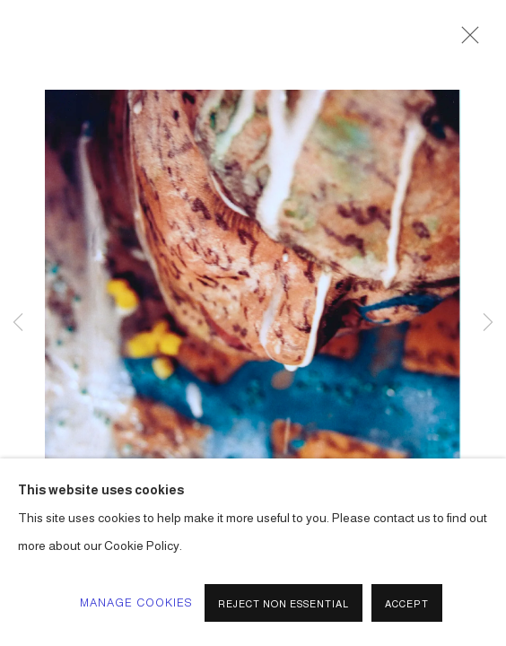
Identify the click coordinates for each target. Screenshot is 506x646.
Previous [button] (18, 323)
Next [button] (488, 323)
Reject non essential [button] (283, 603)
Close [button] (465, 40)
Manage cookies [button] (137, 603)
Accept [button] (407, 603)
